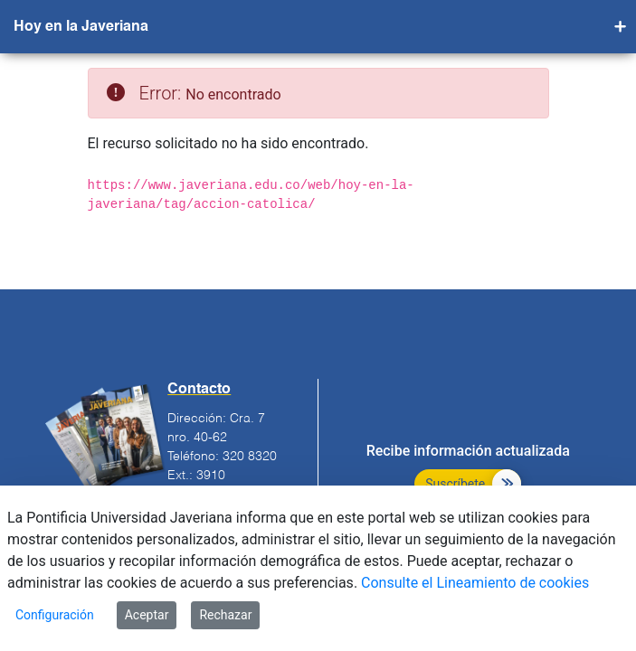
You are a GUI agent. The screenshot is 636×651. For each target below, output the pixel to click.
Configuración (54, 615)
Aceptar (147, 615)
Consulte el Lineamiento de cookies (475, 582)
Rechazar (225, 615)
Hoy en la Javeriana (81, 27)
